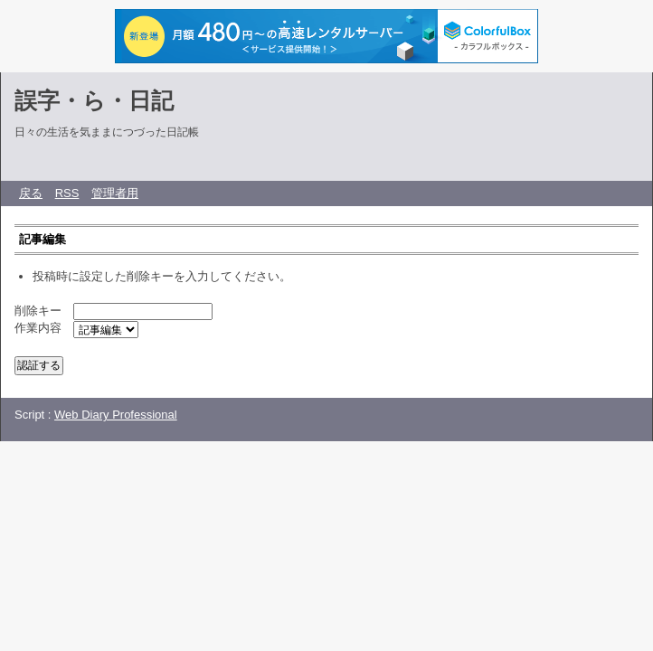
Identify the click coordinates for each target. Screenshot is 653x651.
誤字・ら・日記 (94, 100)
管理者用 (114, 193)
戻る (31, 193)
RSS (67, 193)
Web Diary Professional (115, 414)
